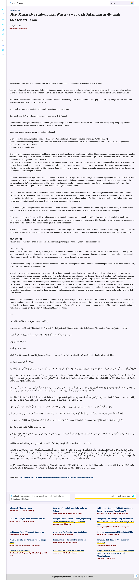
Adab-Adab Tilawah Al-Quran (21, 508)
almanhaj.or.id (14, 510)
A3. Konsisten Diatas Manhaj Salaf (117, 513)
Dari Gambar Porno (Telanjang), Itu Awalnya (27, 532)
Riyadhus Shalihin (113, 534)
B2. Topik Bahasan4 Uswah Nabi (73, 513)
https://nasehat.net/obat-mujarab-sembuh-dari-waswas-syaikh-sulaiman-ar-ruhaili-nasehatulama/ (57, 477)
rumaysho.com (58, 524)
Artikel (18, 10)
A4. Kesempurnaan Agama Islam (29, 545)
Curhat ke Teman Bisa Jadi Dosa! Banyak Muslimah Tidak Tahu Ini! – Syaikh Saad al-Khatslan (38, 497)
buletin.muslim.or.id (59, 534)
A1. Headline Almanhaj (26, 510)
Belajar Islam (24, 534)
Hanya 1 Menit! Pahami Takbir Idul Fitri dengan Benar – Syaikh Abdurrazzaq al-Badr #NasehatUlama (115, 553)
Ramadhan (70, 534)
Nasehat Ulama (22, 29)
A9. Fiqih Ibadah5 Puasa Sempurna (118, 527)
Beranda (12, 10)
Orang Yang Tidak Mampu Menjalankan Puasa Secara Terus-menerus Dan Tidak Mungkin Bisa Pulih (115, 521)
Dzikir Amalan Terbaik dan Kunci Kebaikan (69, 540)
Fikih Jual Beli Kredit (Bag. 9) (123, 496)
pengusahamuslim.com (104, 545)
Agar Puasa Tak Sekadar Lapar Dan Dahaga (70, 532)
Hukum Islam (68, 524)
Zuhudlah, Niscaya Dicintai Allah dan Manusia (27, 519)
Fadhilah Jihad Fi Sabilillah (20, 550)
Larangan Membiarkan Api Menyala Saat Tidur (115, 532)
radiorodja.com (102, 534)
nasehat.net (13, 29)
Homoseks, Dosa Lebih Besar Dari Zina (68, 550)
